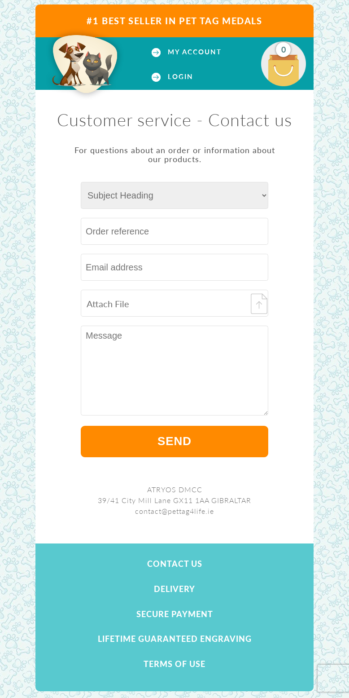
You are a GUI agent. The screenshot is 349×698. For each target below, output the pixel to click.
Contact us (174, 564)
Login (179, 76)
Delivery (174, 589)
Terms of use (174, 664)
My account (193, 52)
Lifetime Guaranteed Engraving (175, 639)
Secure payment (174, 614)
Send (174, 441)
